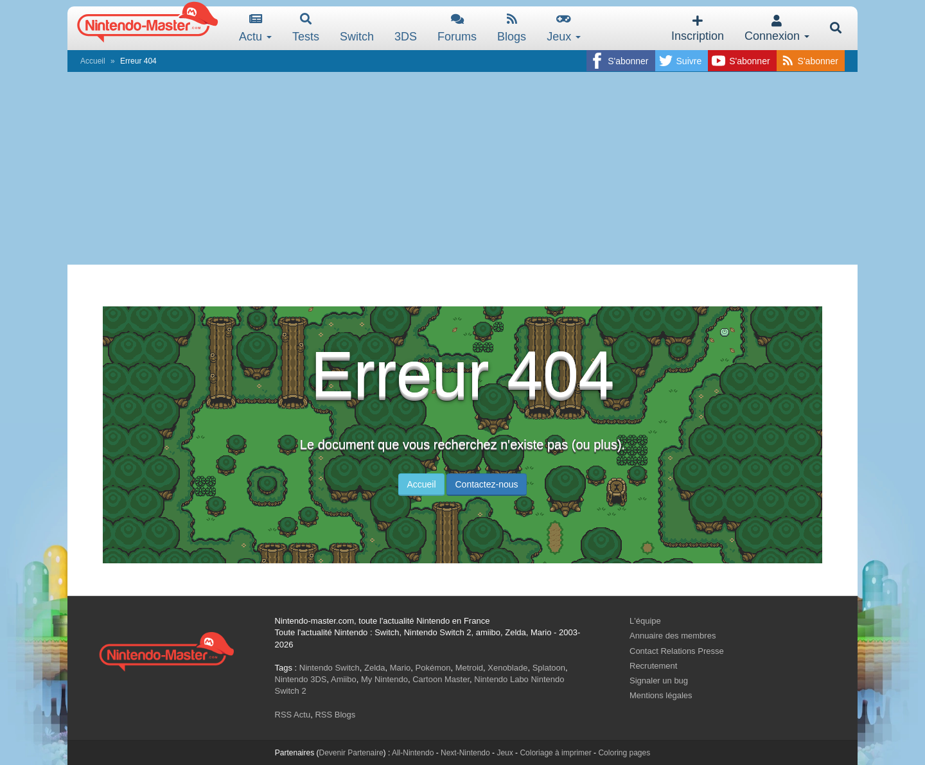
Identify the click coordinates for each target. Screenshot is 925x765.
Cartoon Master (441, 679)
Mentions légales (661, 695)
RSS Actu (293, 714)
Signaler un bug (659, 680)
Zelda (374, 668)
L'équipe (645, 621)
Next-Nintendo (465, 752)
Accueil (92, 61)
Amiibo (344, 679)
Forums (457, 28)
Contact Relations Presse (677, 651)
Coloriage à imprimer (555, 752)
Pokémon (433, 668)
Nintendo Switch (329, 668)
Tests (305, 28)
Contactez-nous (486, 484)
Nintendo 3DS (301, 679)
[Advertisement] (462, 168)
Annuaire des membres (673, 635)
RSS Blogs (335, 714)
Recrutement (653, 666)
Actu (255, 28)
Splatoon (549, 668)
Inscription (697, 28)
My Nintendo (384, 679)
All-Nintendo (413, 752)
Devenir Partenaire (351, 752)
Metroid (469, 668)
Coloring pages (624, 752)
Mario (400, 668)
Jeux (564, 28)
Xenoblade (507, 668)
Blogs (511, 28)
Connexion (776, 28)
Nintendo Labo (501, 679)
